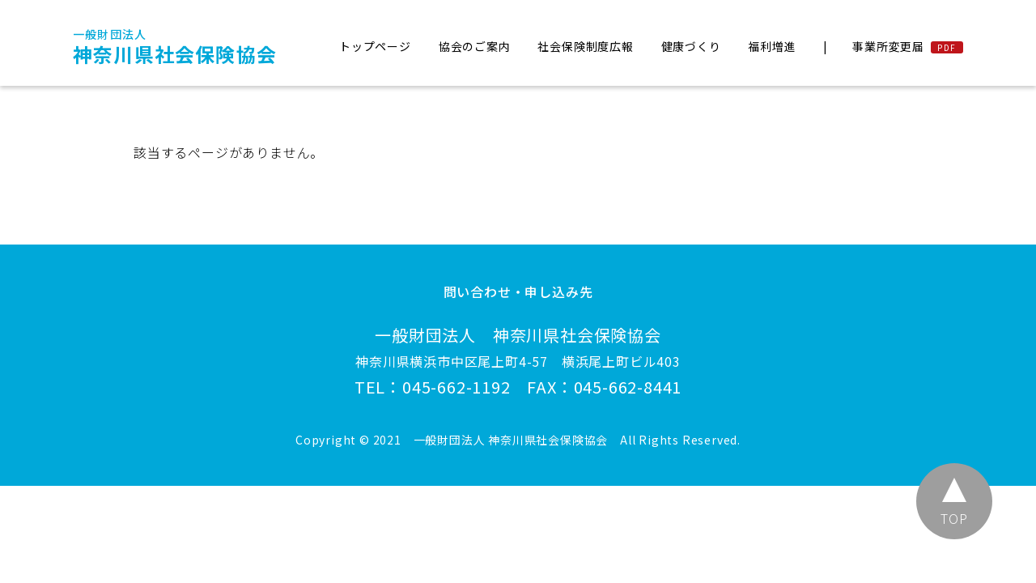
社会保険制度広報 (585, 46)
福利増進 (772, 46)
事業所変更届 (888, 46)
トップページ (375, 46)
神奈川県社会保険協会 (175, 47)
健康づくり (691, 46)
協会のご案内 (475, 46)
